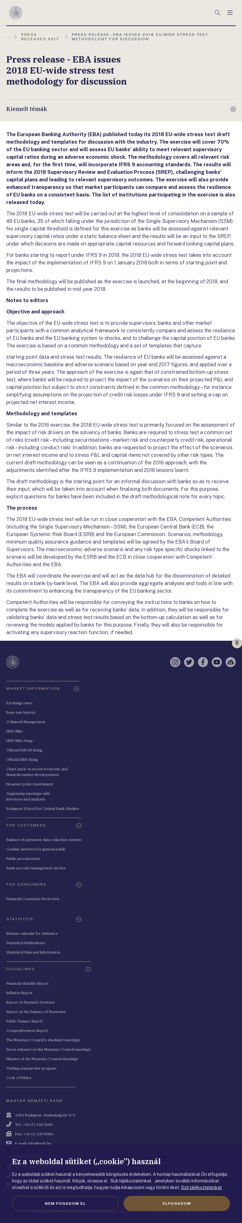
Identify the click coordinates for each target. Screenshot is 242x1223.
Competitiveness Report (27, 1030)
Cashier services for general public (36, 849)
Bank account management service (36, 868)
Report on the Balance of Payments (36, 1011)
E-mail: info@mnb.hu (33, 1143)
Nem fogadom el (65, 1203)
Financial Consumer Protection (32, 898)
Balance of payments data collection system (43, 839)
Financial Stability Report (27, 983)
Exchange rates (19, 702)
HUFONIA (14, 731)
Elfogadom (177, 1203)
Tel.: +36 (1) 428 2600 (34, 1124)
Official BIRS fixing (22, 759)
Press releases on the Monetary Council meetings (48, 1049)
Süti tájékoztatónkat (201, 1187)
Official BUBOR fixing (24, 750)
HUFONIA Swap (19, 740)
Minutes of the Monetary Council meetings (42, 1058)
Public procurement (23, 858)
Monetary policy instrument (29, 784)
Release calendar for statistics (32, 933)
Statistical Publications (25, 942)
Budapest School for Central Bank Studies (42, 808)
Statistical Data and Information (33, 952)
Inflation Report (19, 992)
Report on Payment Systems (30, 1002)
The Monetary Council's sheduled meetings (43, 1040)
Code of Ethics (19, 1077)
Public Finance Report (24, 1021)
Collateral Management (25, 721)
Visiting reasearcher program (31, 1068)
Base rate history (21, 712)
